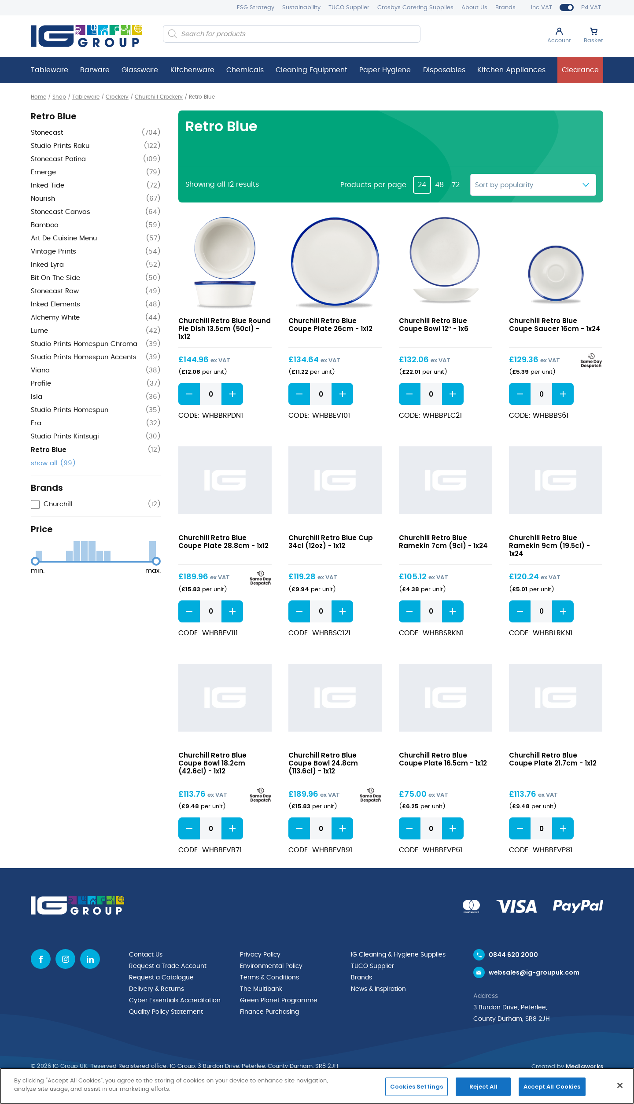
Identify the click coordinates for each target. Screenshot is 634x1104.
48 (439, 184)
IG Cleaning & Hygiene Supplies (398, 955)
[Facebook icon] (41, 959)
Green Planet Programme (278, 1000)
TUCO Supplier (348, 8)
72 (456, 184)
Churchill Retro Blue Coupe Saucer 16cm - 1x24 (555, 324)
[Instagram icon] (65, 959)
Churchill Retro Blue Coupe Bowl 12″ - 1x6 (433, 324)
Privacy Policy (260, 955)
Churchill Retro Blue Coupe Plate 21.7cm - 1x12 (553, 759)
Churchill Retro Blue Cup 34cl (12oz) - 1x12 (330, 541)
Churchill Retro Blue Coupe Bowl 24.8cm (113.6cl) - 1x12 (323, 763)
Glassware (140, 70)
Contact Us (145, 955)
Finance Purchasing (269, 1012)
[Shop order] (533, 185)
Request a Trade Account (167, 966)
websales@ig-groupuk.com (534, 972)
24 (422, 184)
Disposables (444, 70)
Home (38, 96)
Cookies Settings (416, 1086)
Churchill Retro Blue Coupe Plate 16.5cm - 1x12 (443, 759)
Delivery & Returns (156, 989)
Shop (59, 96)
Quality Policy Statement (166, 1012)
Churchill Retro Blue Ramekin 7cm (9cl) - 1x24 (443, 541)
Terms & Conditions (269, 978)
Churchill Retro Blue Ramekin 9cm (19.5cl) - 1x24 (549, 545)
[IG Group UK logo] (86, 36)
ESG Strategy (255, 8)
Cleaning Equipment (311, 70)
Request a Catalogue (161, 978)
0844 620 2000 (513, 954)
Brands (505, 8)
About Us (474, 8)
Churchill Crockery (159, 96)
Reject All (483, 1086)
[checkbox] (96, 505)
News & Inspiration (378, 989)
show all (53, 463)
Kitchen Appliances (511, 70)
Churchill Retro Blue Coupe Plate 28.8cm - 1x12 (223, 541)
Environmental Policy (271, 966)
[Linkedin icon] (90, 959)
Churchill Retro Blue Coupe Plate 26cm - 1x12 (330, 324)
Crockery (117, 96)
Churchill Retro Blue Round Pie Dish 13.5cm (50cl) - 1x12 (224, 328)
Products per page (373, 184)
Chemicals (245, 70)
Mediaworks (584, 1066)
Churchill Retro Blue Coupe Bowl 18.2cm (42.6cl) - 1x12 (212, 763)
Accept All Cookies (551, 1086)
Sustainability (301, 8)
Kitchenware (192, 70)
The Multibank (261, 989)
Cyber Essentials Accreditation (175, 1000)
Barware (95, 70)
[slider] (35, 561)
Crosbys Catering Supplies (415, 8)
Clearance (580, 70)
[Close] (620, 1085)
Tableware (49, 70)
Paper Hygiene (385, 70)
